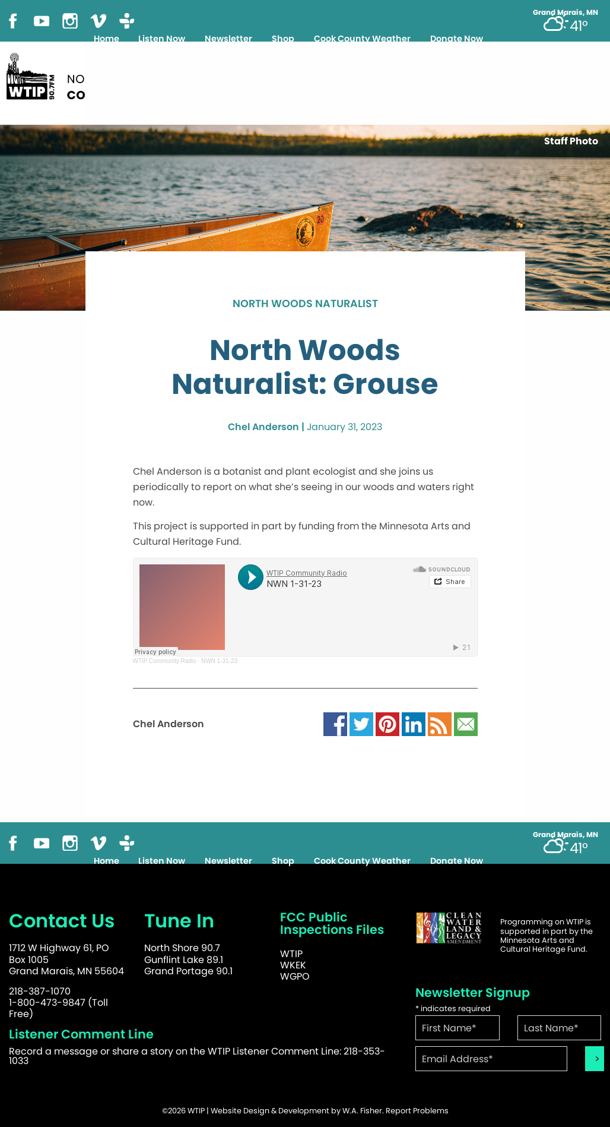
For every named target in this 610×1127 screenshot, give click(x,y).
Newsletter (228, 39)
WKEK (293, 965)
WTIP (291, 954)
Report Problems (417, 1111)
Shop (283, 39)
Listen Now (161, 39)
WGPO (295, 976)
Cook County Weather (362, 39)
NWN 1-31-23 (219, 661)
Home (106, 39)
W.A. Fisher (362, 1111)
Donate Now (456, 39)
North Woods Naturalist (305, 304)
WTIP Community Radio (164, 661)
